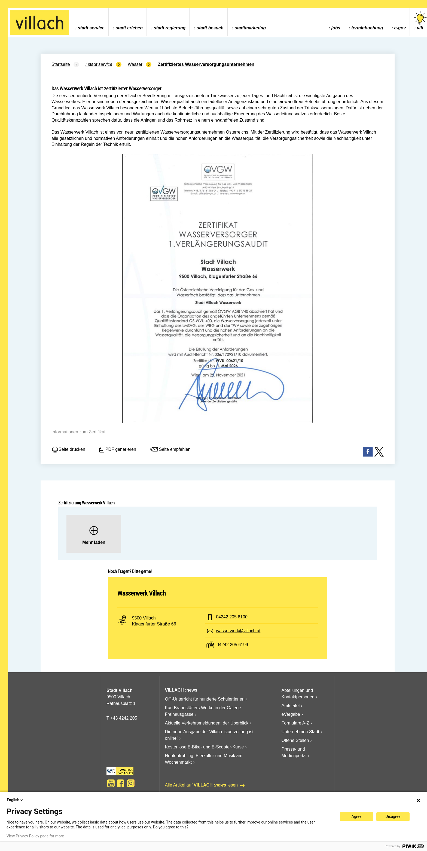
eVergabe (291, 714)
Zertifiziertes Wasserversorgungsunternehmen (206, 64)
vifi (420, 20)
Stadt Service (91, 28)
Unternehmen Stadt (300, 731)
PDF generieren (117, 449)
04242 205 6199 (232, 644)
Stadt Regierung (169, 28)
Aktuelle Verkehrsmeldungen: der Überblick (207, 723)
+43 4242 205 (123, 718)
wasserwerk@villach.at (238, 630)
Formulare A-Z (295, 723)
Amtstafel (291, 705)
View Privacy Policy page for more (35, 836)
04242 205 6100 (232, 617)
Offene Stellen (295, 740)
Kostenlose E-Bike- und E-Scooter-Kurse (204, 747)
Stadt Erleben (129, 28)
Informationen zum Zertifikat (78, 432)
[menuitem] (90, 22)
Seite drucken (68, 449)
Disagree (393, 816)
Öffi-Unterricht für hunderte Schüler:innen (205, 699)
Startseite (60, 64)
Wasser (135, 64)
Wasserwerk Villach (141, 593)
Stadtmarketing (250, 28)
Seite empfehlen (170, 449)
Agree (356, 816)
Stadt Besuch (210, 28)
